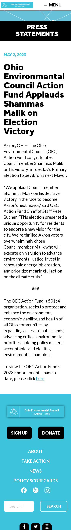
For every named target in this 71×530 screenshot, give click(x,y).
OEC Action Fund (17, 5)
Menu (55, 4)
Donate (51, 432)
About (35, 451)
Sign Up (19, 432)
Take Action (35, 461)
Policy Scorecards (35, 480)
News (35, 471)
